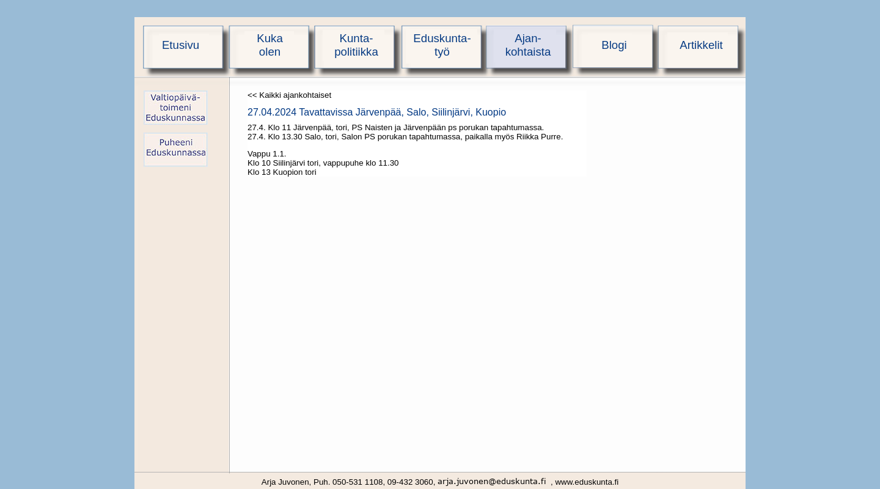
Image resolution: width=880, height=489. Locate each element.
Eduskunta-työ (442, 45)
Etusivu (180, 45)
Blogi (614, 45)
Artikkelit (701, 45)
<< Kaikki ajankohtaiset (289, 95)
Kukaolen (270, 45)
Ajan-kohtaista (528, 45)
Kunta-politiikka (356, 45)
